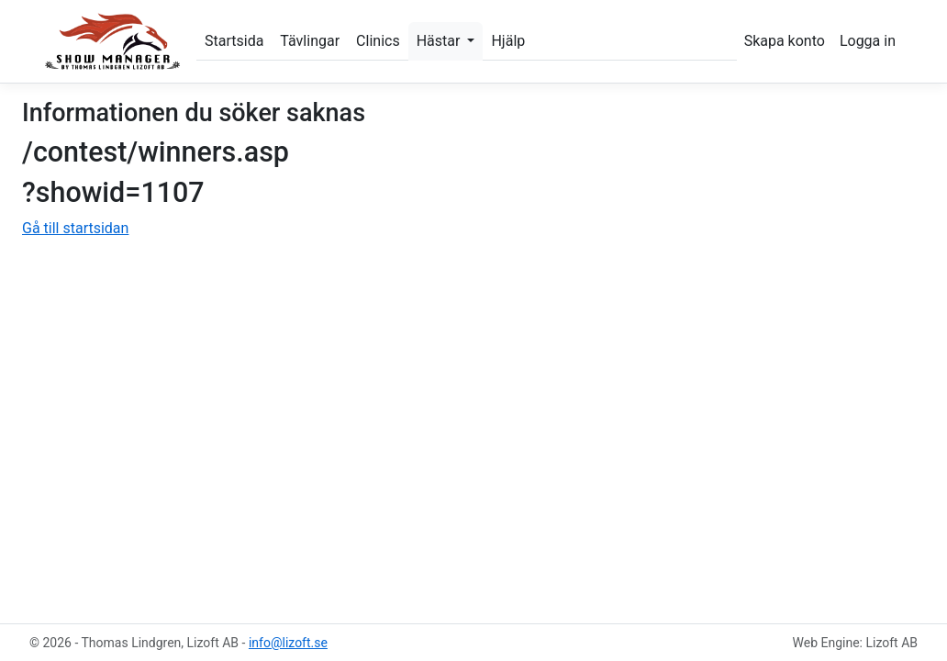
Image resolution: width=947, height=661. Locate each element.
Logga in (868, 41)
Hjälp (508, 41)
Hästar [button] (440, 41)
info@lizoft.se (288, 642)
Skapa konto (784, 41)
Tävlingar (310, 41)
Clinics (378, 41)
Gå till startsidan (75, 228)
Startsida (234, 41)
